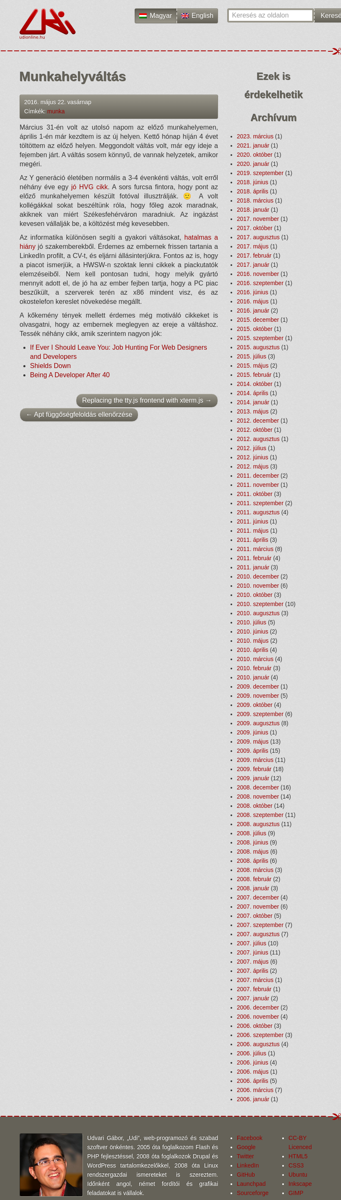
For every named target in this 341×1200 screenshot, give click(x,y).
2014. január (253, 402)
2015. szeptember (260, 338)
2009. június (252, 732)
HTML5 (298, 1156)
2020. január (253, 163)
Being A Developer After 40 (70, 374)
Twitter (245, 1156)
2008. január (253, 888)
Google (246, 1147)
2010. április (252, 649)
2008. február (254, 879)
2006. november (258, 1016)
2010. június (252, 631)
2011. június (252, 521)
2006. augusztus (258, 1044)
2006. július (251, 1053)
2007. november (258, 906)
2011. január (253, 567)
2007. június (252, 952)
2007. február (254, 989)
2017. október (255, 228)
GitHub (246, 1174)
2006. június (252, 1062)
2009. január (253, 778)
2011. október (255, 494)
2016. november (258, 274)
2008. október (255, 805)
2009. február (254, 769)
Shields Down (50, 365)
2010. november (258, 585)
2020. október (255, 154)
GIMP (295, 1193)
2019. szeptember (260, 173)
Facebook (249, 1138)
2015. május (252, 365)
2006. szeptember (260, 1035)
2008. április (252, 860)
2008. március (255, 870)
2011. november (258, 484)
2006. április (252, 1080)
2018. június (252, 182)
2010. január (253, 677)
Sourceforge (252, 1193)
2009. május (252, 741)
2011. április (252, 539)
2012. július (251, 448)
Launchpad (251, 1183)
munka (56, 111)
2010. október (255, 594)
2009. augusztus (258, 723)
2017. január (253, 264)
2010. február (254, 668)
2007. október (255, 915)
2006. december (258, 1007)
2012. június (252, 457)
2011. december (258, 475)
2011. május (252, 530)
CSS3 (296, 1165)
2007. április (252, 970)
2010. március (255, 659)
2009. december (258, 686)
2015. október (255, 329)
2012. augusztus (258, 439)
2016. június (252, 292)
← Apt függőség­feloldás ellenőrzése (79, 414)
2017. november (258, 218)
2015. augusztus (258, 347)
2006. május (252, 1071)
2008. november (258, 796)
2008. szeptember (260, 815)
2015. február (254, 374)
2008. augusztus (258, 824)
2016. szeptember (260, 283)
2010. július (251, 622)
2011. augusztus (258, 512)
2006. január (253, 1099)
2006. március (255, 1090)
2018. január (253, 209)
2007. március (255, 980)
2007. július (251, 943)
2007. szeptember (260, 925)
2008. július (251, 833)
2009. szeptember (260, 714)
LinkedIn (248, 1165)
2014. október (255, 384)
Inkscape (300, 1183)
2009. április (252, 750)
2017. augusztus (258, 237)
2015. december (258, 319)
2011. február (254, 558)
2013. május (252, 411)
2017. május (252, 246)
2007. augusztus (258, 934)
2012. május (252, 466)
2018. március (255, 200)
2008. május (252, 851)
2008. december (258, 787)
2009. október (255, 704)
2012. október (255, 429)
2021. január (253, 145)
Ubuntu (297, 1174)
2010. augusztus (258, 613)
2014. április (252, 393)
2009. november (258, 695)
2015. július (251, 356)
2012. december (258, 420)
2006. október (255, 1025)
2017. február (254, 255)
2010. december (258, 576)
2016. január (253, 310)
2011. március (255, 549)
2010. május (252, 640)
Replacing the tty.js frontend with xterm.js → (147, 400)
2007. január (253, 998)
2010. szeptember (260, 604)
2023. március (255, 136)
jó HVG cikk (89, 186)
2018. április (252, 191)
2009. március (255, 760)
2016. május (252, 301)
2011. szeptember (260, 503)
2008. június (252, 842)
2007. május (252, 961)
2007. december (258, 897)
